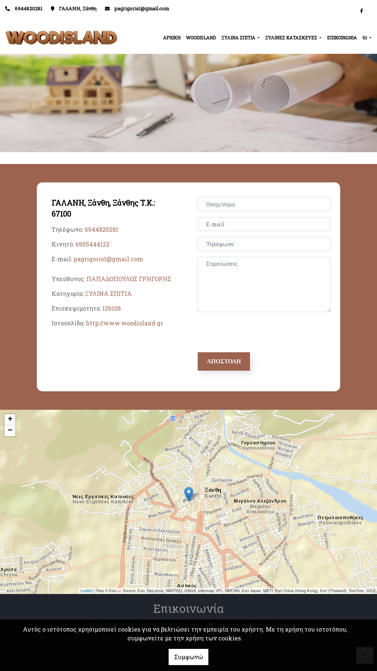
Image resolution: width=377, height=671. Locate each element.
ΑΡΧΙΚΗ (171, 38)
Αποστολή (224, 361)
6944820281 (101, 229)
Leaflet (86, 590)
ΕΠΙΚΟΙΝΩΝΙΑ (342, 38)
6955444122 (92, 244)
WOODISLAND (201, 38)
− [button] (10, 430)
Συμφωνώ (188, 657)
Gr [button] (365, 38)
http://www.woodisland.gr (124, 323)
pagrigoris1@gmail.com (141, 8)
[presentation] (255, 332)
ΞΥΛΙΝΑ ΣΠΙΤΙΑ (238, 38)
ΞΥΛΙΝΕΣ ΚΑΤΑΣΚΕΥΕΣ (291, 38)
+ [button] (10, 419)
